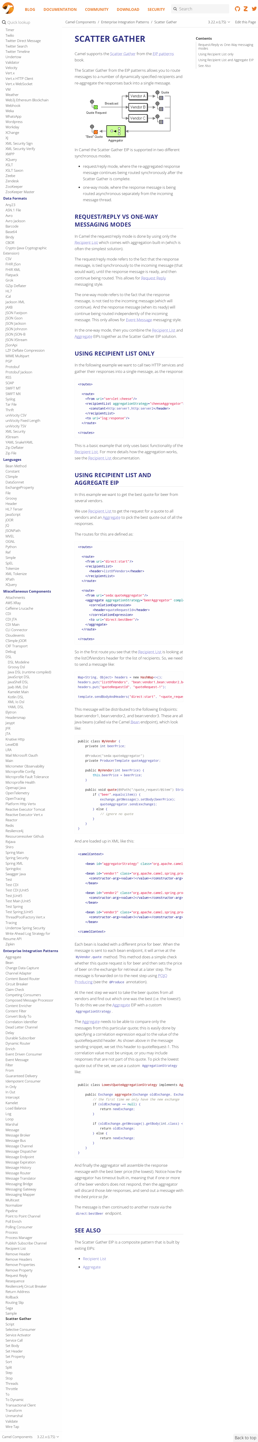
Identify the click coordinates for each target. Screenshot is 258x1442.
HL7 (9, 291)
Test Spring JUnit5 (19, 911)
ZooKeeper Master (20, 191)
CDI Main (13, 624)
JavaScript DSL (19, 676)
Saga (9, 1307)
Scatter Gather (18, 1318)
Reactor (12, 819)
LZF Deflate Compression (25, 350)
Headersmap (16, 717)
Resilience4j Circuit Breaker (26, 1286)
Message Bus (16, 1140)
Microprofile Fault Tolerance (27, 776)
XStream (12, 436)
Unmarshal (14, 1415)
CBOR (10, 242)
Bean (9, 962)
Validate (12, 1421)
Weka (10, 110)
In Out (10, 1091)
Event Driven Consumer (24, 1054)
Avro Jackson (15, 220)
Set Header (14, 1351)
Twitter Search (17, 46)
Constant (13, 471)
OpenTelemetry (17, 792)
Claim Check (15, 989)
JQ (7, 525)
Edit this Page (245, 22)
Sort (9, 1361)
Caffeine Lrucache (19, 608)
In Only (11, 1086)
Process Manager (19, 1237)
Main (9, 760)
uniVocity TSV (16, 426)
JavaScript (13, 514)
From (10, 1070)
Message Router (18, 1172)
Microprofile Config (20, 771)
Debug (11, 651)
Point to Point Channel (23, 1216)
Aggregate (13, 956)
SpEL (9, 563)
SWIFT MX (13, 393)
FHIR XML (13, 269)
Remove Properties (20, 1264)
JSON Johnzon (16, 328)
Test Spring (14, 906)
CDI (8, 613)
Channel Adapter (19, 973)
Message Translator (21, 1178)
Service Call (14, 1340)
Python (11, 546)
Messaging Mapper (20, 1194)
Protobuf (13, 366)
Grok (9, 280)
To (7, 1394)
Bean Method (16, 465)
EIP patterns (163, 53)
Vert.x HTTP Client (19, 78)
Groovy (11, 498)
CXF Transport (17, 645)
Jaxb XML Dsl (18, 687)
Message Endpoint (20, 1156)
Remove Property (19, 1270)
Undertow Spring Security (25, 927)
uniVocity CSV (16, 415)
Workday (12, 126)
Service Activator (18, 1334)
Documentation (60, 9)
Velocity (11, 67)
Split (9, 1367)
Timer (10, 29)
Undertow (13, 56)
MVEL (10, 536)
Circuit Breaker (17, 983)
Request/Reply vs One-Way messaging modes (225, 47)
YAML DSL (16, 706)
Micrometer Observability (25, 766)
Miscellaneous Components (27, 591)
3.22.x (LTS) (217, 22)
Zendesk (12, 180)
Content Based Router (23, 978)
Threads (12, 1383)
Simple (11, 557)
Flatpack (12, 274)
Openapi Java (16, 787)
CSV (9, 258)
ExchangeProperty (20, 487)
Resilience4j (14, 830)
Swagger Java (16, 873)
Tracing (11, 922)
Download (128, 9)
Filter (9, 1064)
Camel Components (80, 22)
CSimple (12, 476)
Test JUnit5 (14, 895)
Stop (9, 1378)
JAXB (9, 307)
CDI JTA (11, 619)
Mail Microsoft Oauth (22, 755)
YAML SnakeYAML (19, 442)
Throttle (12, 1388)
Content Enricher (19, 1005)
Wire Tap (12, 1426)
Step (9, 1372)
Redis (10, 825)
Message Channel (19, 1145)
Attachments (15, 597)
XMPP (10, 153)
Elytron (11, 712)
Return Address (18, 1291)
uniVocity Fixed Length (23, 420)
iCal (8, 296)
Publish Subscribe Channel (26, 1243)
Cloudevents (15, 635)
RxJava (10, 841)
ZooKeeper (14, 186)
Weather (12, 94)
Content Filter (16, 1010)
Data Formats (15, 198)
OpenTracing (15, 798)
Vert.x (10, 72)
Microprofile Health (20, 782)
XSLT (9, 164)
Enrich (10, 1048)
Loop (10, 1118)
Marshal (12, 1124)
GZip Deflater (16, 285)
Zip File (11, 453)
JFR (8, 728)
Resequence (15, 1280)
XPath (10, 579)
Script (10, 1324)
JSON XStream (16, 339)
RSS (8, 377)
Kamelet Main (18, 691)
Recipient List (16, 1248)
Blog (30, 9)
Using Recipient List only (215, 54)
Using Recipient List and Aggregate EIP (226, 60)
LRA (9, 749)
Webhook (13, 105)
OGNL (10, 541)
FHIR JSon (13, 264)
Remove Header (18, 1253)
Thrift (10, 409)
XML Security (15, 431)
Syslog (10, 399)
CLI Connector (17, 629)
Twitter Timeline (18, 51)
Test (9, 879)
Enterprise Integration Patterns (30, 950)
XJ (7, 137)
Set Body (12, 1345)
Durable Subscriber (20, 1037)
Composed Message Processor (29, 1000)
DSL (9, 656)
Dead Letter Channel (22, 1027)
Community (96, 9)
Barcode (12, 226)
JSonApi (11, 345)
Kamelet (12, 1102)
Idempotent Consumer (23, 1081)
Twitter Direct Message (23, 40)
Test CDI (12, 884)
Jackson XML (15, 301)
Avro (9, 215)
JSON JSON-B (15, 334)
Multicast (12, 1199)
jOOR (9, 519)
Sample (11, 1313)
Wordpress (14, 121)
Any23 (10, 204)
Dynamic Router (18, 1043)
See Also (204, 66)
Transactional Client (21, 1405)
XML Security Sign (19, 143)
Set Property (15, 1356)
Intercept (13, 1097)
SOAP (10, 382)
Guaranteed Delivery (21, 1075)
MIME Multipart (17, 355)
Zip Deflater (15, 447)
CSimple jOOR (16, 640)
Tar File (11, 404)
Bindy (10, 237)
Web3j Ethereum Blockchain (27, 99)
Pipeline (12, 1210)
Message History (18, 1167)
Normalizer (14, 1205)
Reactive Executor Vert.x (24, 814)
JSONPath (13, 530)
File (8, 492)
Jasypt (10, 722)
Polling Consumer (19, 1226)
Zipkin (10, 944)
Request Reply (16, 1275)
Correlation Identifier (22, 1021)
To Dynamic (15, 1399)
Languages (12, 459)
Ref (8, 552)
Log (8, 1113)
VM (8, 89)
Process (12, 1232)
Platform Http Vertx (21, 803)
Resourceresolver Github (25, 836)
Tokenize (12, 568)
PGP (9, 361)
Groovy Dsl (16, 666)
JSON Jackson (16, 323)
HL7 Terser (14, 509)
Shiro (10, 846)
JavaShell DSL (18, 681)
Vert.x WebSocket (19, 83)
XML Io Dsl (16, 701)
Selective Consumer (21, 1329)
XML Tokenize (16, 573)
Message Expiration (20, 1162)
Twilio (10, 35)
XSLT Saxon (14, 170)
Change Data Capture (22, 967)
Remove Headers (19, 1259)
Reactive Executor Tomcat (25, 809)
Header (11, 503)
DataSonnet (15, 482)
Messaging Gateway (21, 1189)
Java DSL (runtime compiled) (29, 672)
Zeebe (10, 175)
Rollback (12, 1297)
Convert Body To (18, 1016)
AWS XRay (13, 602)
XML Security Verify (20, 148)
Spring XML (14, 863)
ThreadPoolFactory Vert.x (25, 917)
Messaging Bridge (19, 1183)
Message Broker (18, 1135)
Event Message (17, 1059)
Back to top (245, 1437)
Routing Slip (15, 1302)
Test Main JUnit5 (18, 900)
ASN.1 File (13, 210)
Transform (14, 1410)
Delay (10, 1032)
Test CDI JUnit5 (17, 890)
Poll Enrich (14, 1221)
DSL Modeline (18, 662)
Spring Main (15, 852)
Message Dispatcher (21, 1151)
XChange (12, 132)
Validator (12, 62)
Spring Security (17, 857)
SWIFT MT (13, 388)
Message (12, 1129)
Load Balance (16, 1108)
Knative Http (15, 739)
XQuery (11, 159)
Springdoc (13, 868)
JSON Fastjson (16, 312)
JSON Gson (14, 318)
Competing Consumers (23, 994)
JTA (8, 733)
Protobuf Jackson (19, 372)
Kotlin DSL (16, 696)
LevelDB (12, 744)
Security (156, 9)
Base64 (11, 231)
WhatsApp (13, 116)
